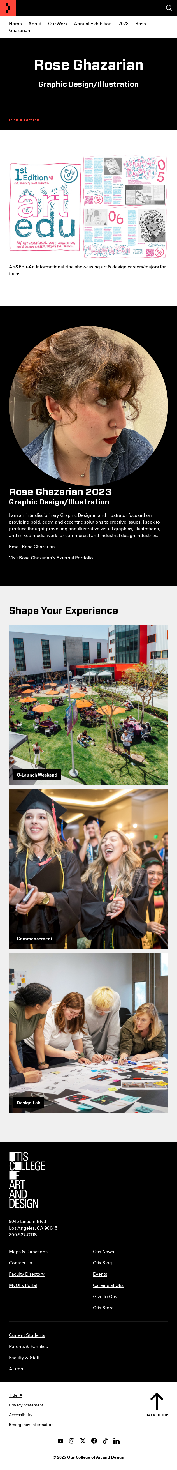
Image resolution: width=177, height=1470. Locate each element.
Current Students (27, 1335)
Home (15, 23)
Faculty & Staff (24, 1357)
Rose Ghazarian (38, 546)
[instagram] (71, 1441)
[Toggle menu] (158, 7)
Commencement (34, 938)
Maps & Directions (28, 1251)
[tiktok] (105, 1441)
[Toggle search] (169, 7)
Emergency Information (31, 1424)
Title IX (15, 1395)
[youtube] (60, 1441)
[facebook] (94, 1441)
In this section (24, 120)
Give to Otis (105, 1296)
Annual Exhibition (93, 23)
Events (100, 1274)
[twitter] (83, 1441)
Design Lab (29, 1102)
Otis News (103, 1251)
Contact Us (20, 1263)
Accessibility (20, 1414)
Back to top (157, 1415)
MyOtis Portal (23, 1285)
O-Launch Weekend (37, 775)
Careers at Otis (108, 1285)
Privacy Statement (26, 1404)
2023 (123, 23)
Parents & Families (28, 1346)
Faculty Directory (27, 1274)
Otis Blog (102, 1263)
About (34, 23)
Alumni (16, 1369)
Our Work (57, 23)
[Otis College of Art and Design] (8, 8)
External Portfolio (75, 558)
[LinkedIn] (116, 1441)
